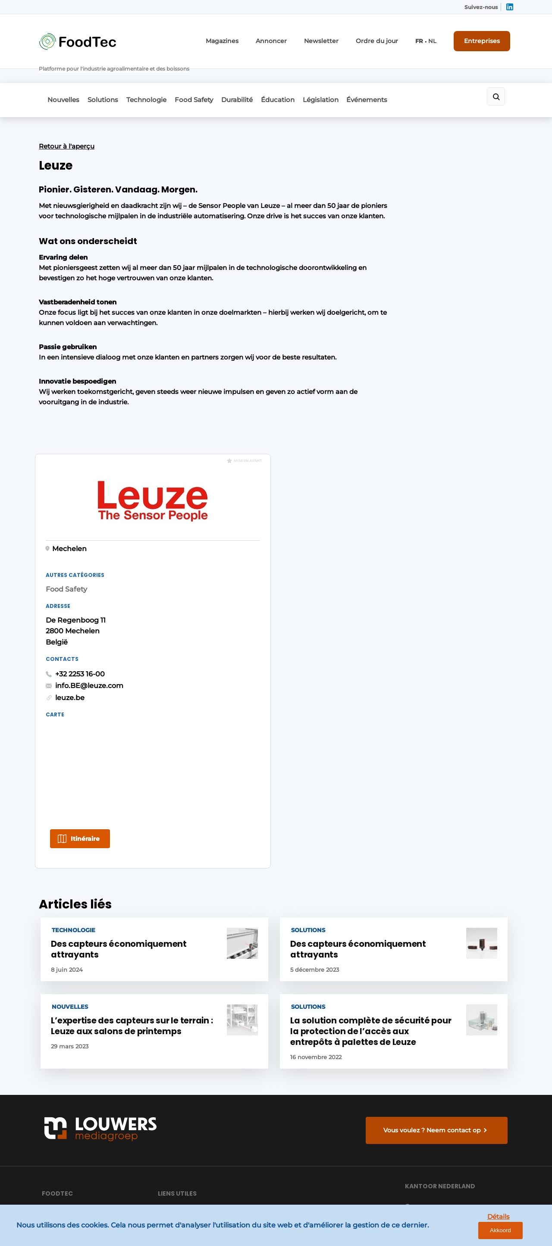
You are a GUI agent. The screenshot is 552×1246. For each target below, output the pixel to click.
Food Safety (210, 76)
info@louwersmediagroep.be (462, 1126)
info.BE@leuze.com (402, 365)
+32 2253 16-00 (392, 353)
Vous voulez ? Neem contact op (434, 847)
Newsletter (337, 37)
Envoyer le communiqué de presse (200, 980)
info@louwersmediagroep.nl (461, 997)
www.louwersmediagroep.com (465, 1171)
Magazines (249, 37)
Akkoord (519, 1233)
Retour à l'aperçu (66, 120)
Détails (479, 1232)
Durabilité (259, 76)
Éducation (306, 76)
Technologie (158, 76)
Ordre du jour (386, 37)
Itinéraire (397, 518)
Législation (354, 76)
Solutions (108, 76)
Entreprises (486, 37)
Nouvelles (63, 76)
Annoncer (293, 37)
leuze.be (382, 377)
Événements (406, 76)
